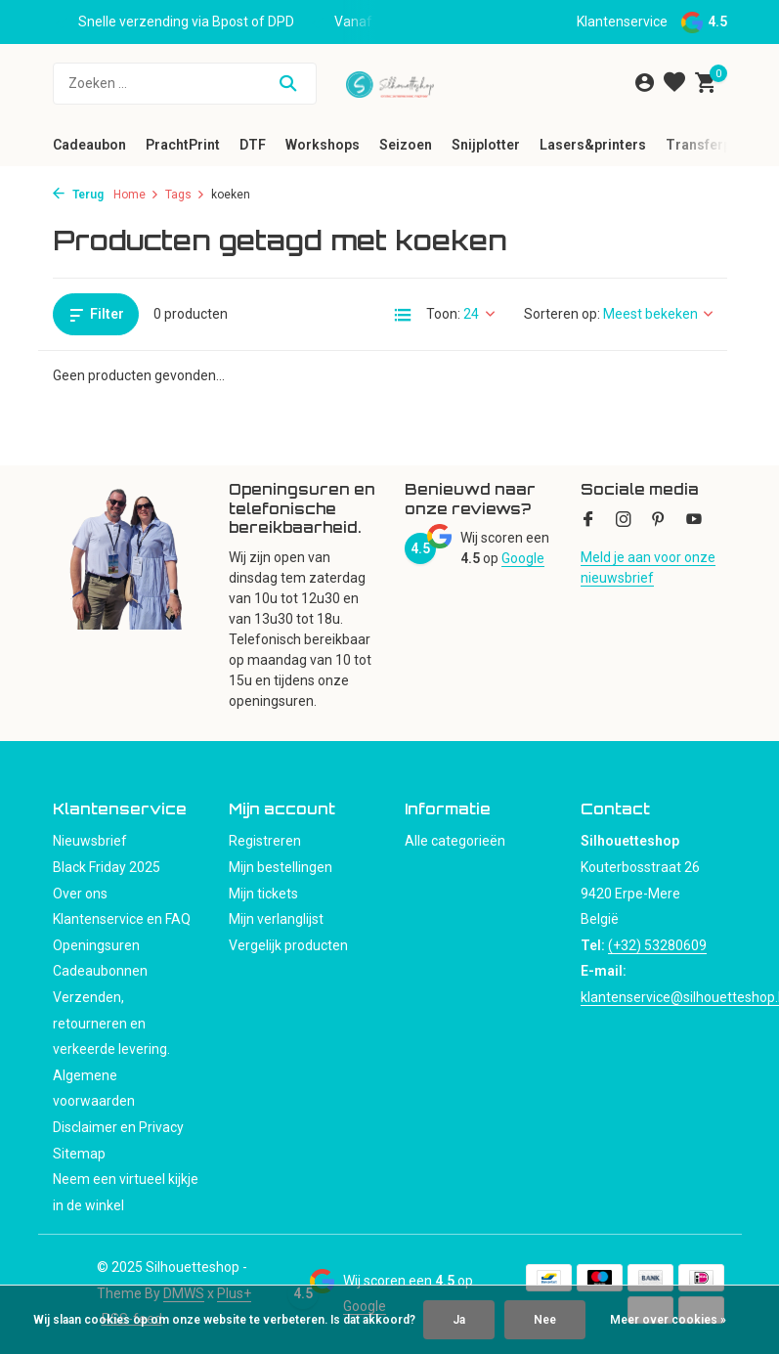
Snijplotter (486, 145)
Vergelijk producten (288, 945)
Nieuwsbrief (90, 841)
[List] (402, 315)
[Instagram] (623, 521)
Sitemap (79, 1153)
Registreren (265, 841)
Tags (185, 194)
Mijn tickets (263, 893)
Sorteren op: (562, 314)
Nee (545, 1320)
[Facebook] (588, 521)
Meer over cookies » (668, 1320)
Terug (78, 194)
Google (522, 558)
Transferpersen (717, 145)
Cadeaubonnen (100, 971)
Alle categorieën (455, 841)
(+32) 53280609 (657, 945)
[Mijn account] (644, 83)
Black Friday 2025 (106, 867)
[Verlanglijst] (674, 83)
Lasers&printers (593, 145)
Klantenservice (622, 21)
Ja (459, 1320)
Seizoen (405, 145)
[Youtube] (694, 521)
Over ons (80, 893)
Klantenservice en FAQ (122, 919)
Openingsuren (96, 945)
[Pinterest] (659, 521)
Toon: (443, 314)
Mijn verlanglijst (276, 919)
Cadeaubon (89, 145)
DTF (252, 145)
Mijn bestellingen (280, 867)
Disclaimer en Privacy (118, 1127)
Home (136, 194)
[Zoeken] (185, 84)
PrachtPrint (183, 145)
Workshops (322, 145)
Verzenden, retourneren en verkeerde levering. (111, 1023)
